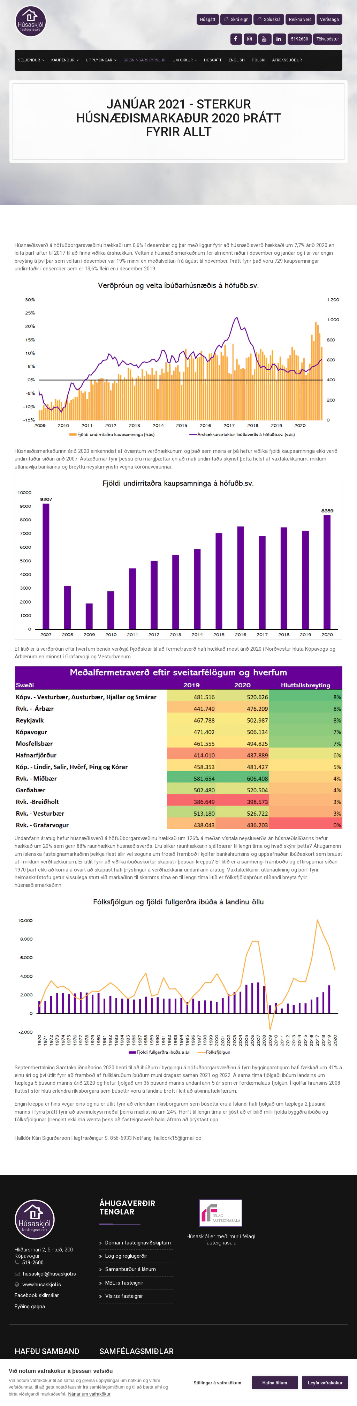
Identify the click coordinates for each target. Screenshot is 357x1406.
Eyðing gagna (30, 1307)
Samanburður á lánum (130, 1269)
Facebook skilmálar (37, 1296)
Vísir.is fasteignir (124, 1296)
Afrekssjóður (287, 60)
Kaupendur (63, 60)
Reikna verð (300, 19)
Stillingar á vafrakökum (217, 1382)
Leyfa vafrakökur (325, 1382)
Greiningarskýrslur (144, 60)
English (237, 60)
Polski (258, 60)
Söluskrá (269, 19)
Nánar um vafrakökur (89, 1394)
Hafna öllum (274, 1382)
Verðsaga (329, 19)
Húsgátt (207, 19)
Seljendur (29, 60)
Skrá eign (236, 19)
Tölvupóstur (328, 39)
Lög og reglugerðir (126, 1256)
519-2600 (33, 1263)
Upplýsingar (99, 60)
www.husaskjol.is (41, 1285)
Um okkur (183, 60)
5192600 (299, 39)
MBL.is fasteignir (124, 1283)
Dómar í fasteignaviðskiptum (138, 1243)
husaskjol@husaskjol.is (49, 1274)
